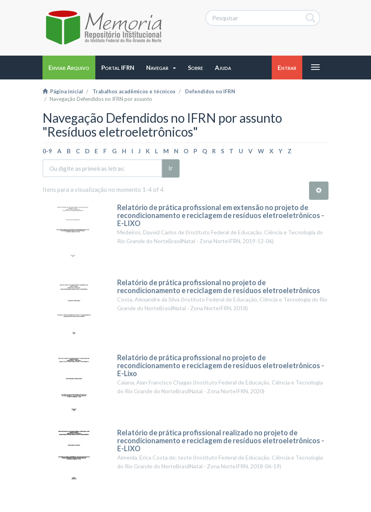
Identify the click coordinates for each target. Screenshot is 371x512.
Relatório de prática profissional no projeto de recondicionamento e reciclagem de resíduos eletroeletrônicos (218, 286)
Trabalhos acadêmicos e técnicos (134, 91)
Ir (170, 168)
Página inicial (63, 91)
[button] (161, 67)
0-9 (47, 151)
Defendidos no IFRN (210, 91)
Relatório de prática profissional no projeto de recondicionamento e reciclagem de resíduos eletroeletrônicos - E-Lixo (220, 365)
